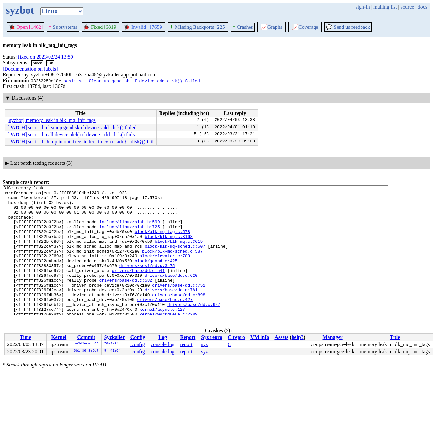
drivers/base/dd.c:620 (171, 294)
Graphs (271, 27)
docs (422, 7)
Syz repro (211, 337)
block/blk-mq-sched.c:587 (172, 264)
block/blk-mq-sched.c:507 (175, 259)
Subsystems (63, 27)
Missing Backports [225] (198, 27)
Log (162, 337)
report (186, 344)
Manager (333, 337)
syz (204, 344)
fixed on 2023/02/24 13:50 (45, 57)
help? (297, 337)
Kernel (58, 337)
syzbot (20, 10)
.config (137, 344)
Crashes (242, 27)
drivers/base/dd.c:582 (125, 299)
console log (162, 344)
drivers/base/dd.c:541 (138, 288)
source (407, 7)
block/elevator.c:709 (164, 270)
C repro (236, 337)
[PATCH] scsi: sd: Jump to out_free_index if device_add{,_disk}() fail (80, 141)
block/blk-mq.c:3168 (169, 247)
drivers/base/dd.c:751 (178, 305)
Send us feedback (348, 27)
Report (187, 337)
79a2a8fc (112, 344)
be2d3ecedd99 (86, 344)
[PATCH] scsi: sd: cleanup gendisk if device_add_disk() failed (72, 127)
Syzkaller (114, 337)
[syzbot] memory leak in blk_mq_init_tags (51, 120)
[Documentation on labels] (30, 69)
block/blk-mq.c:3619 (179, 253)
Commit (86, 337)
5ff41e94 (112, 351)
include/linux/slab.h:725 (129, 235)
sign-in (362, 7)
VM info (259, 337)
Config (137, 337)
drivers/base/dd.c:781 (171, 311)
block (37, 63)
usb (50, 63)
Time (25, 337)
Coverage (305, 27)
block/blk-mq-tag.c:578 (162, 241)
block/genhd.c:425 (156, 276)
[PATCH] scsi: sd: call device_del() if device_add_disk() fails (71, 134)
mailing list (385, 7)
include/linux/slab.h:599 (129, 229)
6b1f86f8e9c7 (86, 351)
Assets (281, 337)
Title (395, 337)
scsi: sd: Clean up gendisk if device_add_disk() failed (131, 81)
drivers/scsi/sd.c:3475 (147, 282)
